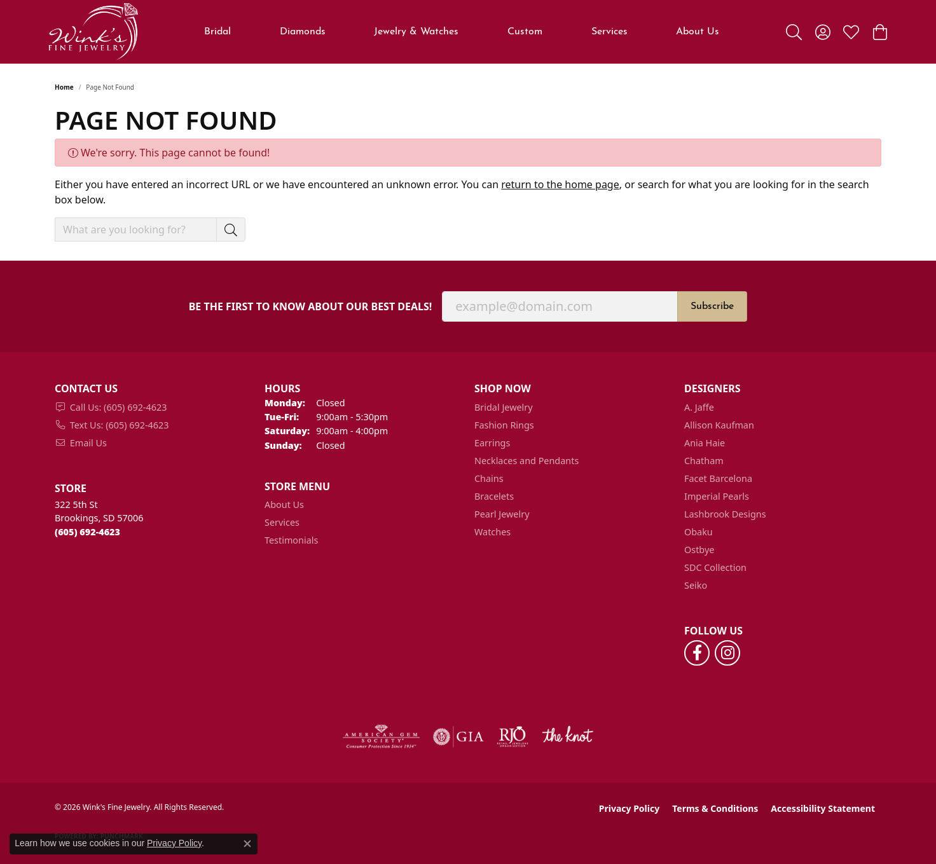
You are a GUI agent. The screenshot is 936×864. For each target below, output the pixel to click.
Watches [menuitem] (492, 532)
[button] (794, 32)
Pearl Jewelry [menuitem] (501, 514)
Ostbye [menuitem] (699, 550)
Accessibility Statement (823, 808)
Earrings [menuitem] (492, 443)
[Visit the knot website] (567, 737)
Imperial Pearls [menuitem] (716, 496)
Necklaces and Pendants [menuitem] (526, 461)
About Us (697, 32)
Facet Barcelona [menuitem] (718, 478)
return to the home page (560, 184)
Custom (524, 32)
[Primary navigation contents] (462, 32)
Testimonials (291, 540)
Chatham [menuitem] (704, 461)
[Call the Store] (87, 532)
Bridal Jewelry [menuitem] (503, 407)
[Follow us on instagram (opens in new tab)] (727, 653)
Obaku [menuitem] (698, 532)
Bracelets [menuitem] (494, 496)
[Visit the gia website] (458, 737)
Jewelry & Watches (416, 32)
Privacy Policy (629, 808)
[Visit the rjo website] (512, 737)
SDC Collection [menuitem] (715, 567)
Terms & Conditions (715, 808)
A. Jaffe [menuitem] (699, 407)
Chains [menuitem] (489, 478)
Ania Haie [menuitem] (704, 443)
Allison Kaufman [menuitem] (719, 425)
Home (64, 87)
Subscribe (712, 306)
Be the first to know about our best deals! (310, 307)
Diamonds (303, 32)
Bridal (217, 32)
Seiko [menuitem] (695, 585)
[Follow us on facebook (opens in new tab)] (697, 653)
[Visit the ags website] (381, 737)
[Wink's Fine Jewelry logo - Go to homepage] (93, 32)
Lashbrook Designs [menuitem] (725, 514)
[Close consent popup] (247, 843)
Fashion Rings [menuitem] (504, 425)
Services (609, 32)
